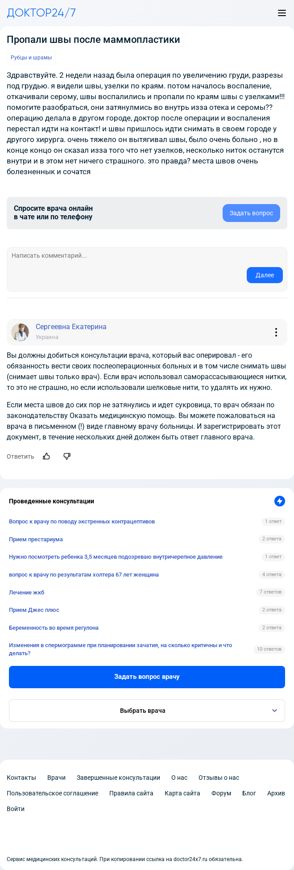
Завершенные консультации (118, 777)
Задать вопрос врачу (147, 677)
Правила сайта (131, 793)
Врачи (56, 777)
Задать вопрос (251, 213)
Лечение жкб (26, 592)
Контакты (21, 777)
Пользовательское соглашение (52, 793)
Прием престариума (36, 539)
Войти (16, 808)
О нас (179, 777)
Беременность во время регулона (54, 627)
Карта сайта (182, 793)
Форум (221, 793)
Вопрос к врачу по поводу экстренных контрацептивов (82, 521)
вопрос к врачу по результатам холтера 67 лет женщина (84, 574)
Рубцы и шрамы (31, 57)
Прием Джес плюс (34, 609)
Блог (249, 793)
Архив (276, 793)
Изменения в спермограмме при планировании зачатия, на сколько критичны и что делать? (120, 649)
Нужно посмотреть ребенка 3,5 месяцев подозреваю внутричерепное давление (116, 556)
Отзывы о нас (219, 777)
